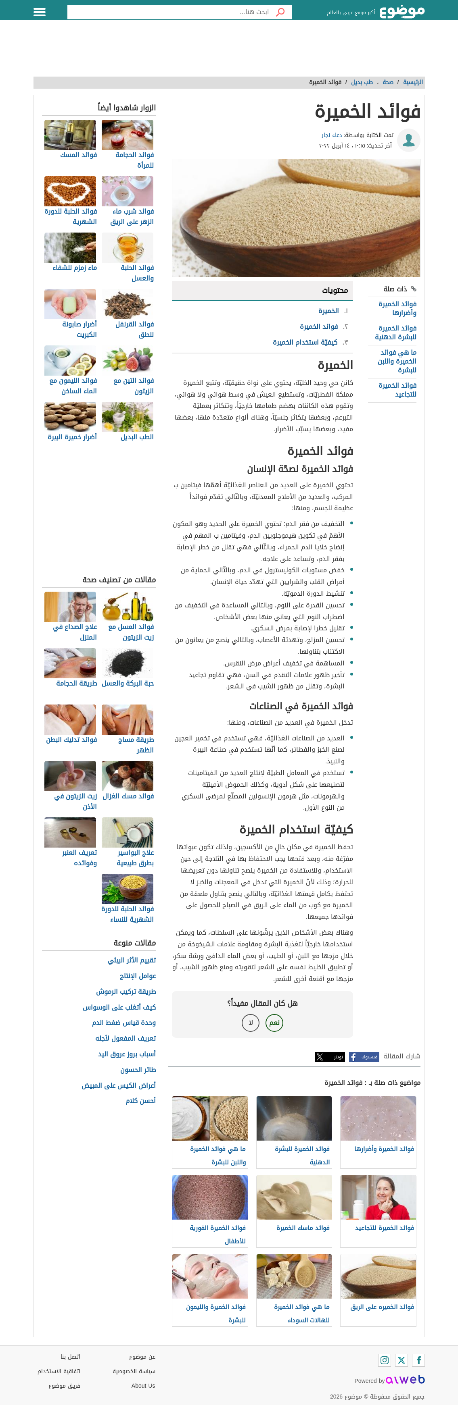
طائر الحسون (138, 1070)
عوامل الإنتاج (138, 976)
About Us (143, 1385)
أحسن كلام (140, 1101)
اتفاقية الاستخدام (59, 1371)
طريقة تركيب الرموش (126, 992)
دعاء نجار (332, 135)
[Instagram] (384, 1360)
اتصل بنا (70, 1356)
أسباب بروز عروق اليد (127, 1054)
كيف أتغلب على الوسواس (119, 1008)
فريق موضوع (64, 1385)
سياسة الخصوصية (134, 1371)
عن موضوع (142, 1356)
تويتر (338, 1057)
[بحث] (280, 12)
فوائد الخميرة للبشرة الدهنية (395, 332)
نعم (274, 1022)
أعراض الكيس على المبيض (119, 1086)
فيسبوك (369, 1057)
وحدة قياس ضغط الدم (124, 1023)
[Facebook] (418, 1360)
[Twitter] (401, 1360)
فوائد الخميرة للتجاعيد (397, 390)
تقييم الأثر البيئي (132, 960)
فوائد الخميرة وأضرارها (397, 308)
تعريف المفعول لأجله (125, 1039)
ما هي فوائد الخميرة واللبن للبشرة (397, 361)
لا (251, 1022)
